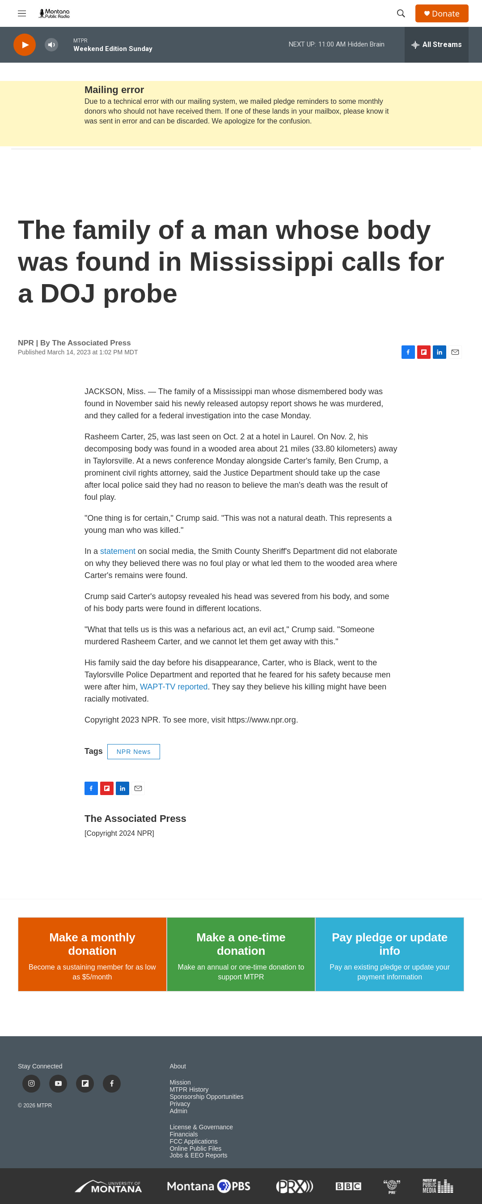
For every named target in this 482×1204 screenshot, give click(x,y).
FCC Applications (193, 1141)
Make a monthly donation (92, 944)
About (177, 1066)
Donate (446, 13)
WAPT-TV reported (173, 686)
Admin (178, 1111)
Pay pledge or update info (390, 944)
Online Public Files (195, 1148)
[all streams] (437, 45)
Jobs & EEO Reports (198, 1155)
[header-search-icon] (401, 13)
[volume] (51, 45)
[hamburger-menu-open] (21, 13)
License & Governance (201, 1127)
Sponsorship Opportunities (206, 1096)
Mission (179, 1082)
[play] (24, 45)
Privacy (179, 1104)
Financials (183, 1134)
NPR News (134, 751)
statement (117, 551)
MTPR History (188, 1089)
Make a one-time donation (240, 944)
